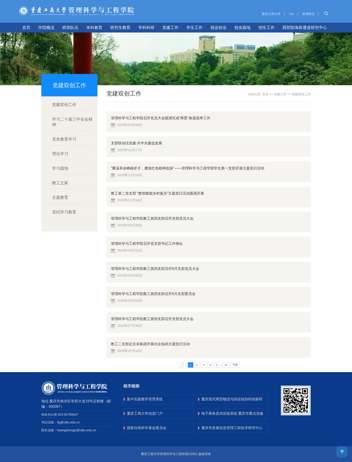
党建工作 (170, 27)
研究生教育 (120, 27)
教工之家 (60, 183)
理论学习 (60, 154)
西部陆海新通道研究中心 (304, 27)
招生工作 (266, 27)
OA (291, 14)
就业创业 (218, 27)
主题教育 (60, 197)
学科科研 (146, 27)
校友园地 (242, 27)
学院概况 (46, 27)
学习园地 (60, 168)
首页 (26, 27)
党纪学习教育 (64, 212)
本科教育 (94, 27)
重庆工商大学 (271, 14)
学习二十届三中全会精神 (72, 122)
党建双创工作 (64, 104)
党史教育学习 (64, 139)
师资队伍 (70, 27)
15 (225, 365)
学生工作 (194, 27)
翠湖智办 (308, 14)
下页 (235, 365)
